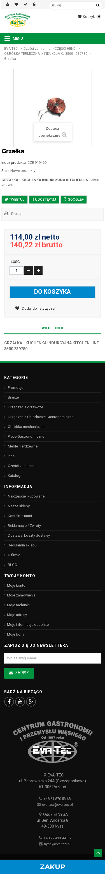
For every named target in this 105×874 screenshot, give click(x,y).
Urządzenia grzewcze (25, 407)
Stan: (5, 171)
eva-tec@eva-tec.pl (57, 804)
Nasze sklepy (18, 506)
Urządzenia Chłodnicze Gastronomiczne (40, 417)
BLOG (12, 565)
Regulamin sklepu (22, 545)
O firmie (13, 555)
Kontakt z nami (19, 516)
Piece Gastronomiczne (25, 436)
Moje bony (15, 634)
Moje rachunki (18, 605)
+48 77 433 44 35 (57, 838)
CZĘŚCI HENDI (65, 49)
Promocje (15, 387)
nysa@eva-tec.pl (57, 844)
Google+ (74, 199)
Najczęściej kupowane (26, 496)
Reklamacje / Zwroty (24, 526)
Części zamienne (37, 49)
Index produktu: (14, 162)
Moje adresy (17, 615)
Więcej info (52, 328)
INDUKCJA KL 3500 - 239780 (65, 54)
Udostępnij (44, 199)
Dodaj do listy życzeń (38, 308)
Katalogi (14, 475)
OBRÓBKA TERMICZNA (22, 54)
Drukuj (16, 214)
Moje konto (16, 585)
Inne (11, 456)
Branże (13, 397)
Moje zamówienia (21, 595)
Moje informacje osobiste (28, 624)
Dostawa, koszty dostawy (28, 535)
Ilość (15, 262)
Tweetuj (15, 199)
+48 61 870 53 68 (57, 799)
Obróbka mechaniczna (26, 427)
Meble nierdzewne (22, 446)
